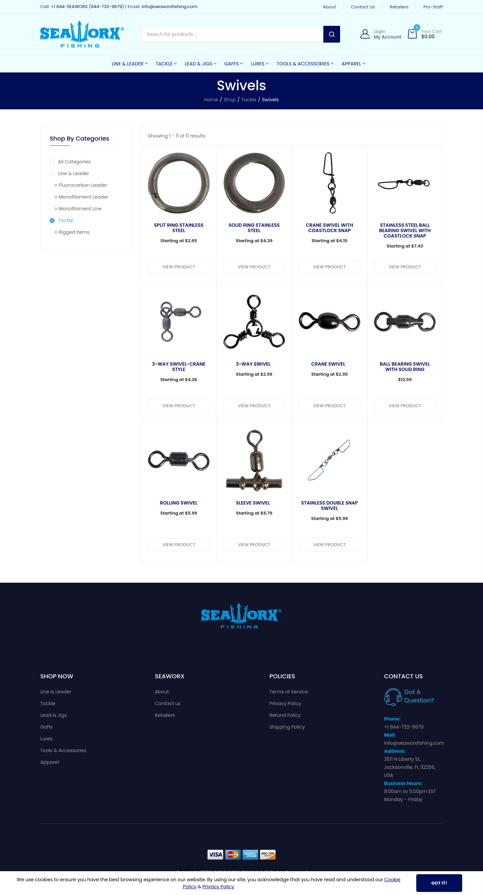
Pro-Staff (433, 7)
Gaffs (46, 727)
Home (211, 99)
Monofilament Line (78, 208)
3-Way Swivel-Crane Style (178, 366)
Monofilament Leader (81, 197)
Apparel (49, 762)
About (329, 7)
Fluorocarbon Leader (81, 185)
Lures (46, 738)
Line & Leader (69, 173)
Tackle (248, 99)
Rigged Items (72, 232)
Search (331, 34)
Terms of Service (288, 691)
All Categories (70, 161)
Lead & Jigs (53, 715)
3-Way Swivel (253, 364)
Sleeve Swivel (253, 503)
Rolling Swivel (179, 503)
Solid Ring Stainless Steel (254, 227)
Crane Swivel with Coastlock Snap (329, 227)
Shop (230, 99)
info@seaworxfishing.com (169, 6)
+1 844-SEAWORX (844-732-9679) (87, 6)
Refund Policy (285, 715)
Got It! (439, 883)
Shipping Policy (287, 727)
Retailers (399, 7)
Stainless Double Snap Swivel (329, 505)
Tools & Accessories (63, 750)
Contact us (363, 7)
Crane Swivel (328, 364)
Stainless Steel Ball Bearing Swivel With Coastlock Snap (405, 230)
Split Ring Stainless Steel (179, 227)
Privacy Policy (285, 703)
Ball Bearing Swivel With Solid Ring (405, 366)
